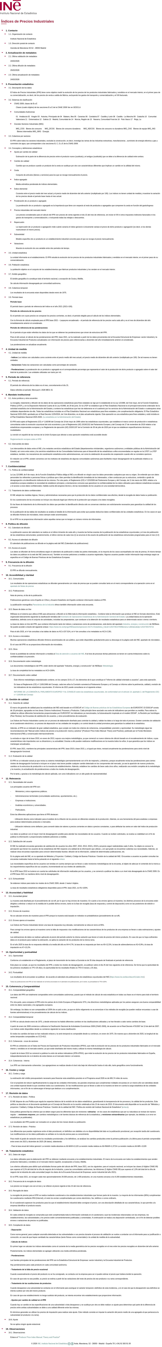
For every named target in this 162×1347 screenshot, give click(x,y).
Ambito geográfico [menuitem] (17, 274)
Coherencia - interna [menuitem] (19, 1061)
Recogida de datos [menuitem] (18, 1191)
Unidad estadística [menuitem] (18, 253)
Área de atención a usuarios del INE (69, 654)
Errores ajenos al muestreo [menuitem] (22, 920)
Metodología (108, 666)
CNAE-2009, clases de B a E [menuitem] (25, 104)
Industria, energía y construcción (136, 624)
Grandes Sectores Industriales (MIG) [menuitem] (29, 124)
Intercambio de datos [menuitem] (19, 444)
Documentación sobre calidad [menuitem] (23, 675)
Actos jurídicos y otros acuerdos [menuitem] (23, 398)
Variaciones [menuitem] (18, 244)
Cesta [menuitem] (16, 170)
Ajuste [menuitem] (13, 1320)
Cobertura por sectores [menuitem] (19, 136)
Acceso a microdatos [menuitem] (19, 636)
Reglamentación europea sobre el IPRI (25, 439)
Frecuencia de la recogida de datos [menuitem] (25, 1181)
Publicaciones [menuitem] (16, 591)
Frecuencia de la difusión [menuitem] (20, 566)
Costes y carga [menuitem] (17, 1074)
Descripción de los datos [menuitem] (20, 88)
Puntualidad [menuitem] (16, 972)
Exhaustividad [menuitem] (16, 879)
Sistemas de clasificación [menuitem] (20, 100)
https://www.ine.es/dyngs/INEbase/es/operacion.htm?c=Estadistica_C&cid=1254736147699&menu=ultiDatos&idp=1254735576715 (101, 627)
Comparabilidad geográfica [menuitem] (22, 990)
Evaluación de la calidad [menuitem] (21, 756)
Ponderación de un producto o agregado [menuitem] (30, 201)
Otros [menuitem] (13, 649)
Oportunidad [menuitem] (16, 956)
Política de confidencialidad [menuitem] (21, 470)
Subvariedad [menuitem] (19, 234)
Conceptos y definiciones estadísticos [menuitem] (25, 148)
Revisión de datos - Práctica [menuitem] (22, 1127)
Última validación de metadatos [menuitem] (23, 56)
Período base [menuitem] (16, 297)
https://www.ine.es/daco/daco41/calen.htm (127, 977)
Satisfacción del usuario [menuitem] (20, 841)
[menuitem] (9, 30)
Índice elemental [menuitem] (20, 189)
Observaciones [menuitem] (17, 1333)
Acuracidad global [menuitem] (18, 896)
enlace (62, 859)
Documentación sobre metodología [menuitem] (25, 661)
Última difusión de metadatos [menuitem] (22, 66)
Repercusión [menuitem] (19, 222)
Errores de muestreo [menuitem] (19, 911)
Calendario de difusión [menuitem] (19, 528)
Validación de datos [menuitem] (19, 1210)
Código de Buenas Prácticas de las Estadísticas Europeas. (46, 557)
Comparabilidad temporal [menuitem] (21, 1017)
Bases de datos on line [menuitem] (20, 609)
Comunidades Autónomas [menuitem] (24, 112)
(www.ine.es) (47, 555)
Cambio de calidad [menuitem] (21, 161)
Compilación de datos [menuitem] (19, 1225)
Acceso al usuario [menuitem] (17, 548)
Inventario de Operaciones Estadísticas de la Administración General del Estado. (93, 617)
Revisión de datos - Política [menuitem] (22, 1097)
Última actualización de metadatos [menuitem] (24, 75)
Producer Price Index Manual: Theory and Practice (39, 1337)
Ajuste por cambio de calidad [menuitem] (25, 152)
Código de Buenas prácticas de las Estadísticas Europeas (107, 708)
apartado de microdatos (150, 640)
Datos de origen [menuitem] (17, 1155)
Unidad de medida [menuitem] (18, 353)
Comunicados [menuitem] (16, 579)
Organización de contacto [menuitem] (21, 34)
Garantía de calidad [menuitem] (19, 703)
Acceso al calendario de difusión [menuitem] (23, 540)
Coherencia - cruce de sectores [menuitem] (23, 1041)
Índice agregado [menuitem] (20, 180)
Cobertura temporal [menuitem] (18, 288)
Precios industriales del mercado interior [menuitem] (30, 210)
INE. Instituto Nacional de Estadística (52, 1344)
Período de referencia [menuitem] (19, 381)
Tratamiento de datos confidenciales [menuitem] (25, 490)
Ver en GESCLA (74, 107)
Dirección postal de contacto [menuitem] (22, 43)
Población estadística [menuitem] (19, 265)
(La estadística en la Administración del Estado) (62, 417)
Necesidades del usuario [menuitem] (21, 782)
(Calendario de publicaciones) (76, 543)
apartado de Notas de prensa (22, 586)
